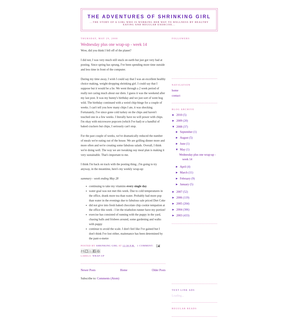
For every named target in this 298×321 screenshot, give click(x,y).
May (183, 149)
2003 (179, 215)
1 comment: (145, 245)
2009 (179, 120)
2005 (179, 203)
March (184, 172)
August (184, 137)
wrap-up (99, 255)
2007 (179, 191)
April (183, 166)
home (175, 90)
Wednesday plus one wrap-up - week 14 (114, 44)
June (183, 143)
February (185, 178)
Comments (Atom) (108, 278)
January (185, 184)
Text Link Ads (183, 290)
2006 (179, 197)
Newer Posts (88, 270)
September (186, 131)
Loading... (178, 295)
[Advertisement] (184, 253)
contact (176, 95)
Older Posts (159, 270)
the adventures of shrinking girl (149, 16)
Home (123, 270)
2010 (179, 114)
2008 (179, 126)
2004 (179, 209)
